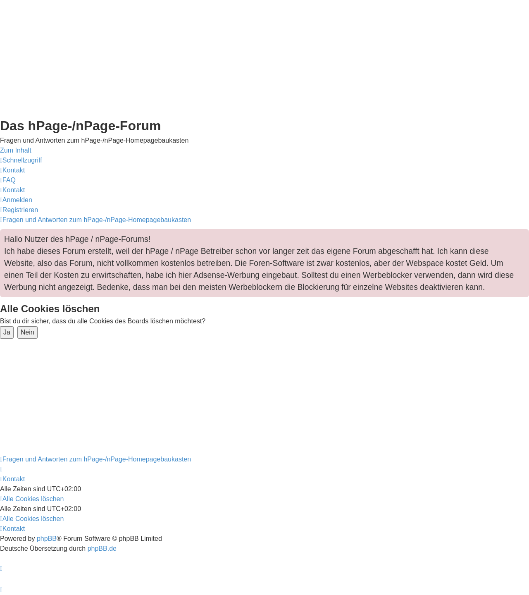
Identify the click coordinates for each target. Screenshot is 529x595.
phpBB (47, 538)
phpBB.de (102, 548)
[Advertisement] (248, 58)
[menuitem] (12, 170)
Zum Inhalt (15, 150)
